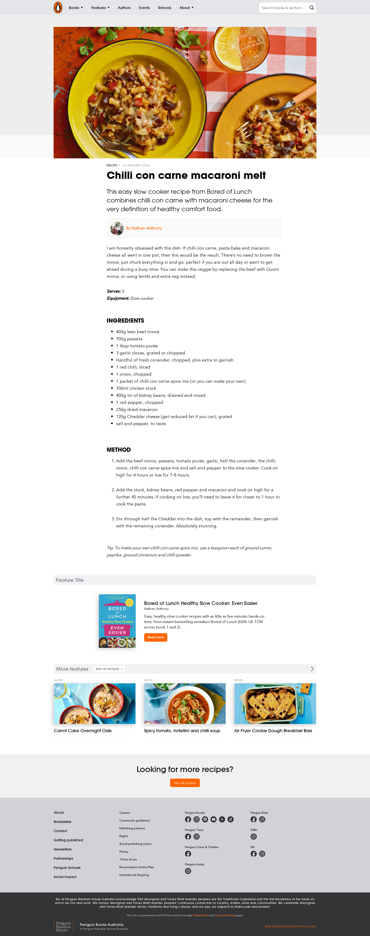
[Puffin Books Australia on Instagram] (254, 836)
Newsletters (62, 849)
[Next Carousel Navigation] (312, 668)
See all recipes (185, 782)
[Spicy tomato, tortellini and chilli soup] (185, 703)
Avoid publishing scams (135, 844)
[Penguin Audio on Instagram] (188, 871)
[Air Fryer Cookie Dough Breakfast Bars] (275, 703)
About (59, 812)
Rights (123, 836)
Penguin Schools (67, 868)
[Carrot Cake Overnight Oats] (94, 703)
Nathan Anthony (156, 608)
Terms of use (128, 859)
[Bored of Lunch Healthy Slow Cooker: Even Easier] (207, 603)
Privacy (123, 851)
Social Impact (65, 877)
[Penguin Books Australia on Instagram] (196, 819)
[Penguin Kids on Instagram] (262, 819)
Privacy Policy (201, 915)
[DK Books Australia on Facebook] (254, 854)
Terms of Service (225, 915)
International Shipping (134, 875)
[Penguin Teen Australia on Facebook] (188, 836)
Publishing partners (132, 828)
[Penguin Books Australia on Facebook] (188, 819)
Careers (124, 812)
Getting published (68, 840)
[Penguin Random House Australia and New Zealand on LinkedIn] (222, 819)
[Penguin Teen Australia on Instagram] (196, 836)
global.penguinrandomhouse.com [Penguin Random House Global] (290, 926)
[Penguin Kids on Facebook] (254, 819)
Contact (60, 831)
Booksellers (62, 822)
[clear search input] (312, 8)
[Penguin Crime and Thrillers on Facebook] (188, 854)
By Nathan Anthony (144, 228)
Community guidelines (134, 820)
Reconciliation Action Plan (136, 867)
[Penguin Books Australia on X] (205, 819)
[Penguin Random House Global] (67, 926)
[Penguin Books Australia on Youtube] (213, 819)
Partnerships (63, 858)
